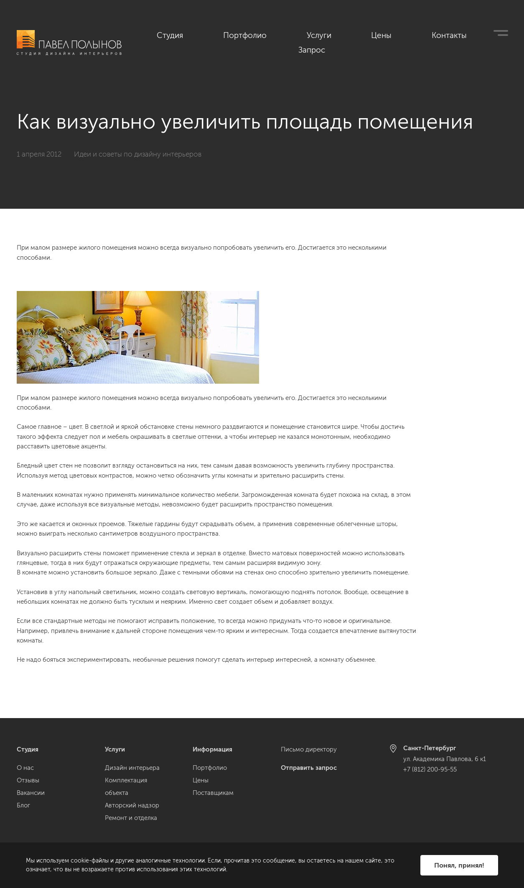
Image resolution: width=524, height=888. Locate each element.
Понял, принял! (459, 865)
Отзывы (28, 780)
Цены (403, 34)
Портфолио (314, 34)
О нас (25, 768)
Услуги (364, 34)
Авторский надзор (132, 805)
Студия (264, 34)
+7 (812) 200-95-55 (430, 769)
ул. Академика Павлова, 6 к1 (444, 759)
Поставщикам (213, 793)
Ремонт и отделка (131, 818)
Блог (23, 805)
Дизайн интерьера (132, 768)
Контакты (448, 34)
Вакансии (31, 793)
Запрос (496, 34)
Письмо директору (309, 749)
